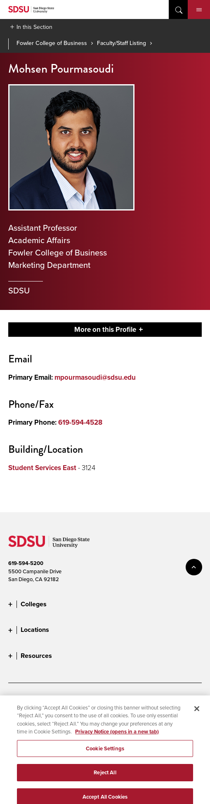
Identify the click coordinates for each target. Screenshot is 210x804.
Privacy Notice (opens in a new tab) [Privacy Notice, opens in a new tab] (117, 736)
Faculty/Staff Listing (121, 43)
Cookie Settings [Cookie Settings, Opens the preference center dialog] (105, 753)
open (178, 9)
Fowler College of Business (52, 43)
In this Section (34, 27)
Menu (199, 10)
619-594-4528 (80, 422)
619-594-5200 (25, 563)
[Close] (197, 713)
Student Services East (42, 468)
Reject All (105, 777)
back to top (194, 567)
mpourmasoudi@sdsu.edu (95, 377)
